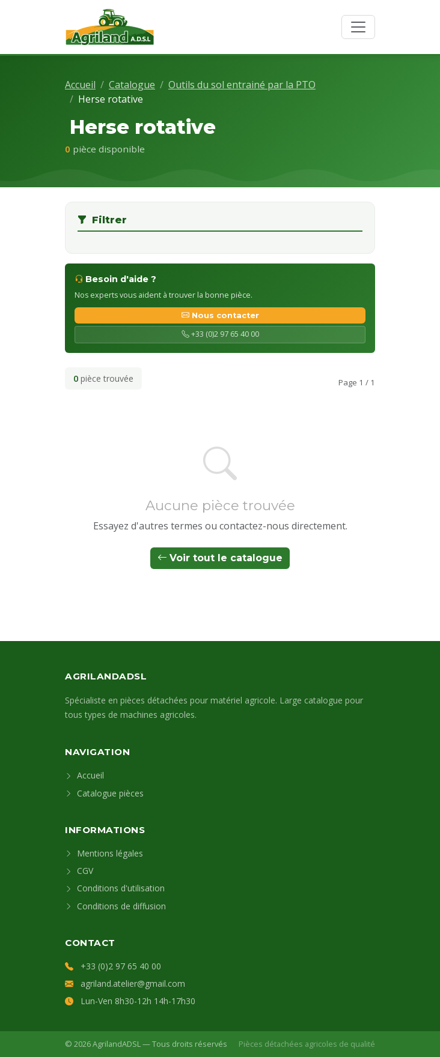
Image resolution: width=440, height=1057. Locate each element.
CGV (79, 870)
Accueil (80, 84)
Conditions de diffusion (115, 906)
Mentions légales (104, 853)
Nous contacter (220, 315)
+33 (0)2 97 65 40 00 (220, 334)
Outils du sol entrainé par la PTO (242, 84)
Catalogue (132, 84)
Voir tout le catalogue (220, 558)
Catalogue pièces (104, 793)
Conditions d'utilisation (115, 888)
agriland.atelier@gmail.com (133, 983)
